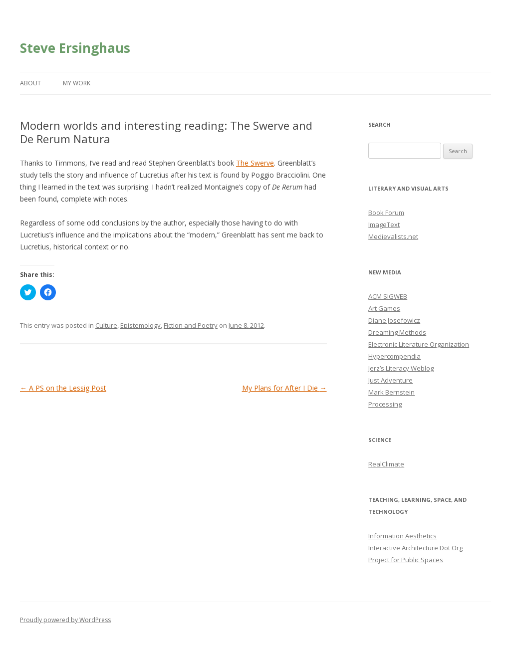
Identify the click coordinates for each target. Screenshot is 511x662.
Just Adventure (390, 380)
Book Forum (386, 212)
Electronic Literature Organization (418, 344)
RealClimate (386, 463)
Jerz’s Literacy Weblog (401, 368)
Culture (106, 325)
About (30, 83)
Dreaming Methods (397, 332)
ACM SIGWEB (387, 296)
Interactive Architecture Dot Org (415, 547)
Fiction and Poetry (191, 325)
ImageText (384, 224)
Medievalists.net (393, 236)
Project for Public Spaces (405, 559)
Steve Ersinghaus (75, 48)
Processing (385, 404)
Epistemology (140, 325)
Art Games (384, 308)
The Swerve (255, 163)
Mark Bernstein (391, 392)
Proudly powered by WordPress (65, 620)
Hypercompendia (394, 356)
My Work (76, 83)
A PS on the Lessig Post (63, 388)
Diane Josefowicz (394, 320)
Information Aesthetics (402, 535)
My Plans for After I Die (284, 388)
